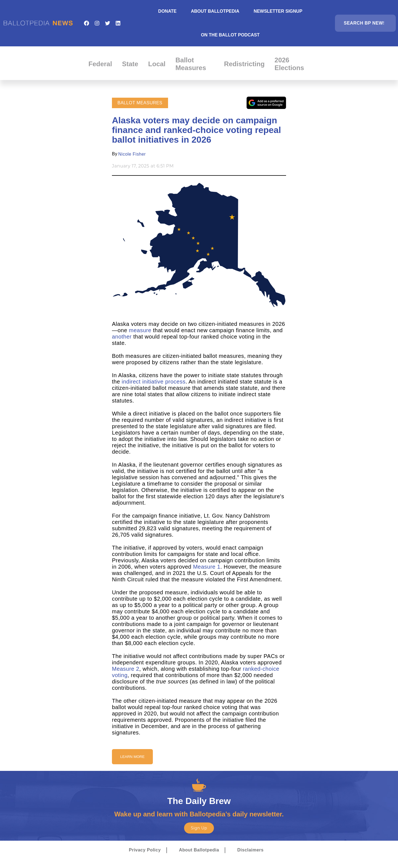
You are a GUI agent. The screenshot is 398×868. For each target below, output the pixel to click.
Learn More (132, 757)
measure (140, 330)
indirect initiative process (153, 382)
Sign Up (199, 828)
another (122, 337)
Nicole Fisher (132, 154)
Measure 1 (206, 567)
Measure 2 (125, 669)
